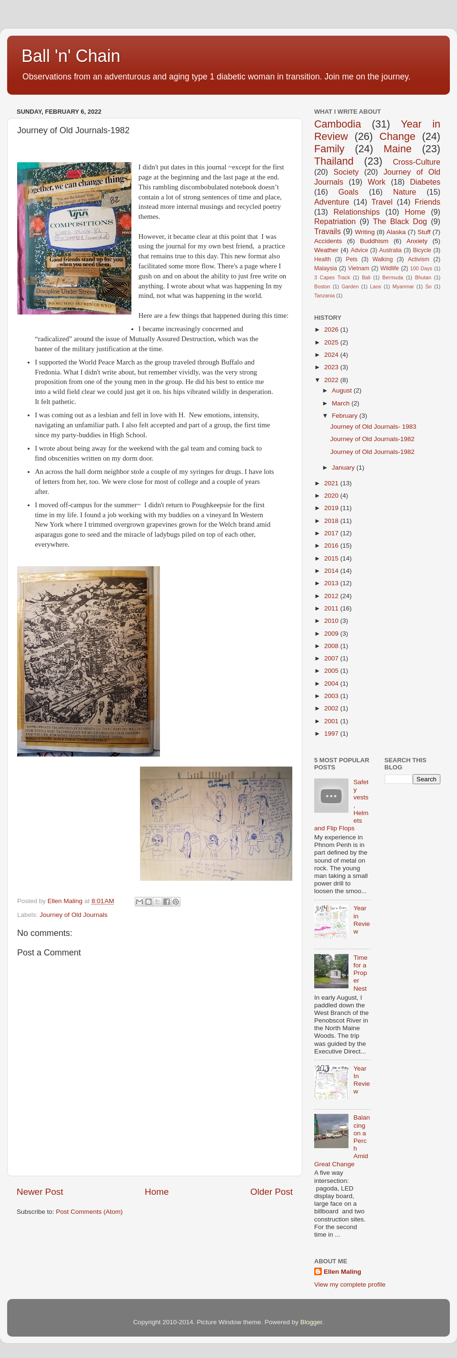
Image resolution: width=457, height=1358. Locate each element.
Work (376, 181)
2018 (332, 520)
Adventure (331, 201)
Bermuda (392, 277)
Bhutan (423, 277)
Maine (398, 149)
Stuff (424, 232)
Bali (366, 277)
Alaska (396, 232)
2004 (332, 683)
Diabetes (425, 181)
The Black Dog (400, 221)
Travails (327, 231)
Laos (375, 286)
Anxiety (417, 241)
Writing (365, 232)
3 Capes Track (332, 277)
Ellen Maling (342, 1271)
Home (157, 1192)
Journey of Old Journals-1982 (372, 439)
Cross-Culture (416, 161)
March (341, 403)
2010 (332, 620)
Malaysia (325, 268)
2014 (332, 570)
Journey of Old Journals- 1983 (373, 426)
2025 (332, 342)
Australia (390, 250)
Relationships (357, 211)
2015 (332, 558)
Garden (349, 286)
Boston (322, 286)
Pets (352, 259)
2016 (332, 545)
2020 (332, 495)
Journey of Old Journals (74, 914)
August (343, 390)
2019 (332, 508)
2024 (332, 354)
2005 (332, 670)
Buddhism (374, 241)
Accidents (328, 241)
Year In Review (361, 1080)
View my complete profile (350, 1284)
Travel (381, 201)
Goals (348, 191)
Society (345, 171)
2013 (332, 583)
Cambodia (337, 124)
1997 (332, 733)
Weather (326, 250)
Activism (418, 259)
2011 (332, 608)
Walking (382, 259)
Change (397, 136)
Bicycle (422, 250)
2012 (332, 596)
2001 (332, 721)
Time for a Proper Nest (360, 973)
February (345, 415)
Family (329, 149)
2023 (332, 367)
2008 (332, 645)
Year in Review (361, 920)
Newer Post (40, 1192)
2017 (332, 533)
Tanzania (324, 295)
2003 (332, 695)
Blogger (311, 1322)
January (344, 467)
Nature (405, 191)
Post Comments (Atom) (89, 1211)
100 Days (421, 268)
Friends (427, 201)
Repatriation (335, 221)
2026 (332, 329)
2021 (332, 483)
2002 (332, 708)
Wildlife (389, 268)
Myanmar (403, 286)
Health (322, 259)
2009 (332, 633)
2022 (332, 380)
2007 (332, 658)
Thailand (334, 161)
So (428, 286)
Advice (359, 250)
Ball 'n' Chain (70, 56)
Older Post (271, 1192)
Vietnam (358, 268)
